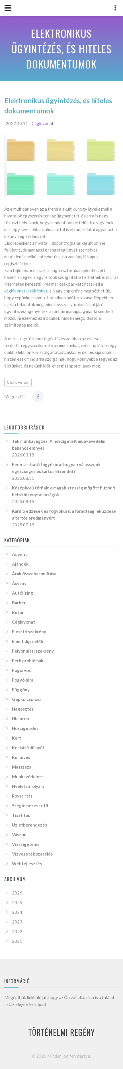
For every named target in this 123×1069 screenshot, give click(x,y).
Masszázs (21, 766)
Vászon (19, 834)
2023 (17, 921)
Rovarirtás (22, 795)
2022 (17, 931)
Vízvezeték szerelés (32, 853)
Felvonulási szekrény (33, 650)
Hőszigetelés (25, 728)
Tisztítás (21, 815)
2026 (17, 892)
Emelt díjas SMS (27, 641)
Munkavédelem (27, 776)
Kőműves (21, 757)
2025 (17, 902)
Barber (19, 602)
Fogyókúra (22, 679)
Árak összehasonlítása (34, 573)
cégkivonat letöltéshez (26, 290)
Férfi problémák (27, 660)
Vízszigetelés (25, 844)
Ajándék (20, 563)
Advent (19, 554)
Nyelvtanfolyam (28, 786)
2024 (17, 912)
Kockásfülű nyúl (28, 747)
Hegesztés (23, 708)
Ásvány (19, 583)
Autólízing (22, 592)
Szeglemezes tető (30, 805)
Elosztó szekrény (29, 631)
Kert (16, 737)
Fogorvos (21, 670)
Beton (18, 612)
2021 (17, 941)
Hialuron (20, 718)
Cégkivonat (43, 123)
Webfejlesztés (27, 863)
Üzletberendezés (29, 824)
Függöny (21, 689)
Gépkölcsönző (26, 699)
